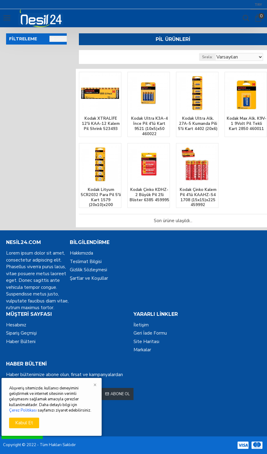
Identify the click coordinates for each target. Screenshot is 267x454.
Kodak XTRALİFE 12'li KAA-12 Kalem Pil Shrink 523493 (101, 124)
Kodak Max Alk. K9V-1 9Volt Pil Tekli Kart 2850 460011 (246, 124)
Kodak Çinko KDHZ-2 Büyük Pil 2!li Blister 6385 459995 (149, 195)
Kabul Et (24, 423)
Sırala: (207, 57)
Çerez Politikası (23, 410)
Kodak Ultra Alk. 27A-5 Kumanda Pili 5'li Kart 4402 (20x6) (198, 124)
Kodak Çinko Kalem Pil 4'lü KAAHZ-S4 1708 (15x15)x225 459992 (198, 197)
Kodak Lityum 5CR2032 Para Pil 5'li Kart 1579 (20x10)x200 (101, 197)
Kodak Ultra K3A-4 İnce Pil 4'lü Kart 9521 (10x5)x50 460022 (149, 126)
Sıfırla (60, 38)
